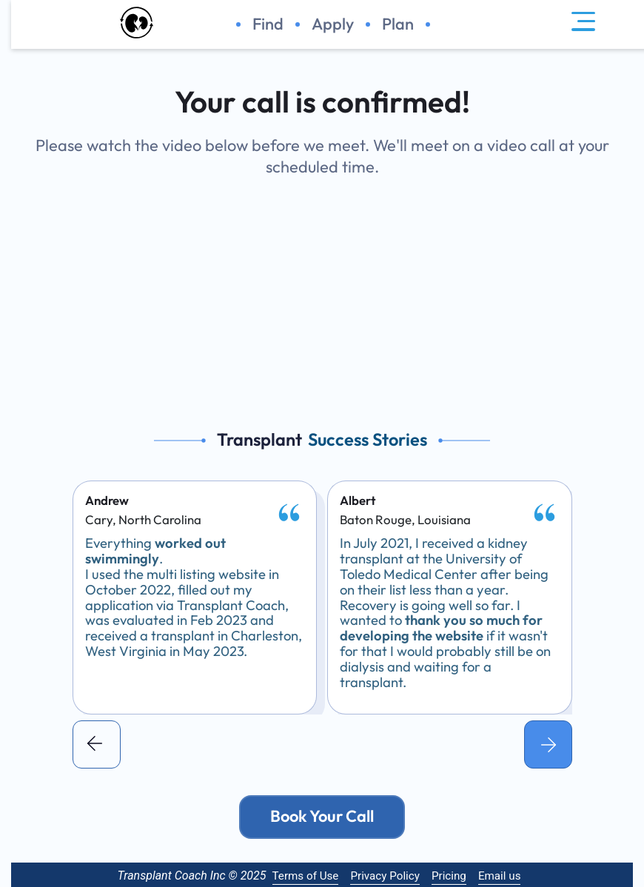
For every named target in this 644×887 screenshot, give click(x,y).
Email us (499, 876)
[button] (97, 744)
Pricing (449, 876)
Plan (398, 24)
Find (268, 24)
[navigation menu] (583, 24)
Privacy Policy (385, 876)
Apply (333, 24)
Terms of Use (305, 876)
